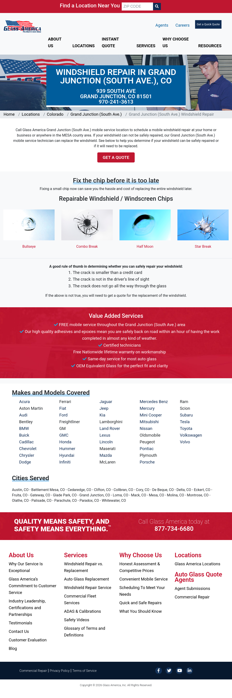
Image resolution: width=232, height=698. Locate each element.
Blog (13, 648)
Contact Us (19, 631)
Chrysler (26, 455)
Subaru (186, 415)
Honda (65, 442)
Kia (102, 415)
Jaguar (106, 401)
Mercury (147, 408)
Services (145, 45)
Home (9, 114)
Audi (23, 415)
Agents (161, 25)
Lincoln (106, 442)
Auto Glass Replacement (86, 579)
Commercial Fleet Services (80, 599)
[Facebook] (158, 670)
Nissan (146, 428)
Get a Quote (116, 157)
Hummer (67, 448)
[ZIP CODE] (137, 6)
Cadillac (26, 442)
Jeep (104, 408)
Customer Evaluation (28, 640)
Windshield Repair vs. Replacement (83, 567)
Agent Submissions (192, 588)
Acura (24, 401)
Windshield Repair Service (87, 587)
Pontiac (146, 448)
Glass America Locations (197, 563)
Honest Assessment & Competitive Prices (139, 567)
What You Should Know (140, 611)
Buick (24, 435)
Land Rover (110, 428)
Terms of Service (84, 671)
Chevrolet (27, 448)
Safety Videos (76, 619)
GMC (63, 435)
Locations (83, 45)
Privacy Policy (60, 671)
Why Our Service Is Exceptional (26, 567)
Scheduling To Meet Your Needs (142, 591)
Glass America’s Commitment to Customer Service (32, 586)
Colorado (55, 114)
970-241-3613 (116, 102)
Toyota (186, 428)
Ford (63, 415)
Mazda (106, 455)
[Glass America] (22, 26)
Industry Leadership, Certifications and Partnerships (27, 608)
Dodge (25, 462)
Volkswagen (191, 435)
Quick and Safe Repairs (140, 602)
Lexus (105, 435)
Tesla (185, 421)
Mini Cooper (151, 415)
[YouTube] (179, 670)
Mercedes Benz (154, 401)
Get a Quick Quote (208, 24)
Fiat (62, 408)
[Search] (157, 6)
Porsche (147, 462)
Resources (209, 45)
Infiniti (64, 462)
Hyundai (66, 455)
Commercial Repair (192, 597)
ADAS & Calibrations (82, 611)
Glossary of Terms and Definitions (84, 631)
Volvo (185, 442)
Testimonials (20, 623)
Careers (182, 25)
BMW (24, 428)
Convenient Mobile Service (143, 579)
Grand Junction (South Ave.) (96, 114)
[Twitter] (169, 670)
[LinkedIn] (189, 670)
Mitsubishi (149, 421)
